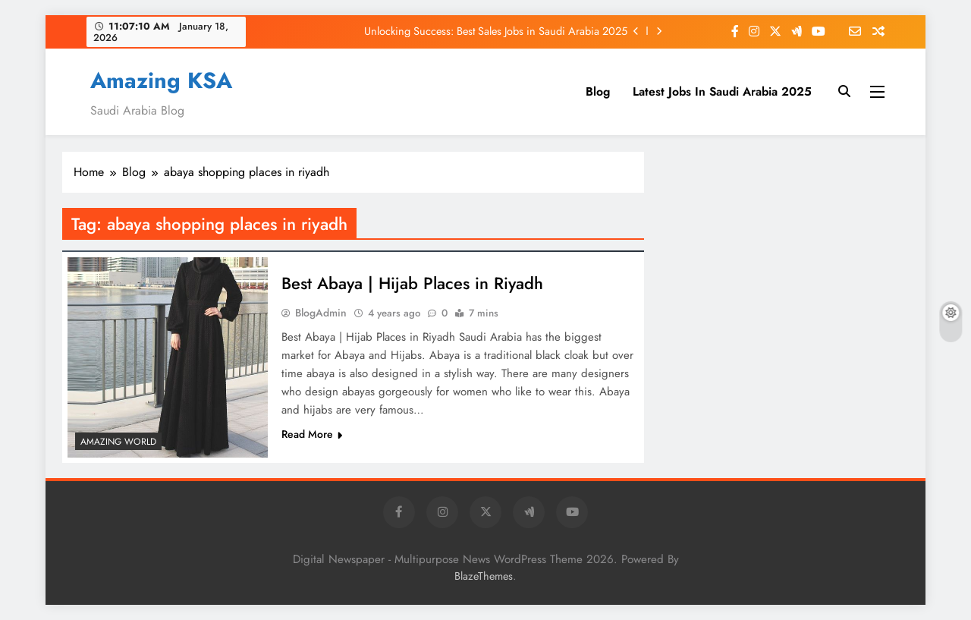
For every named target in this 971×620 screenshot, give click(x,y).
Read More (311, 434)
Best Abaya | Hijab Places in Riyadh (412, 283)
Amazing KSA (161, 80)
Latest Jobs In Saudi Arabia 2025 (722, 91)
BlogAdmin (321, 312)
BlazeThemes (483, 576)
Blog (598, 91)
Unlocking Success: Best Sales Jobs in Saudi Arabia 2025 (495, 31)
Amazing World (118, 441)
